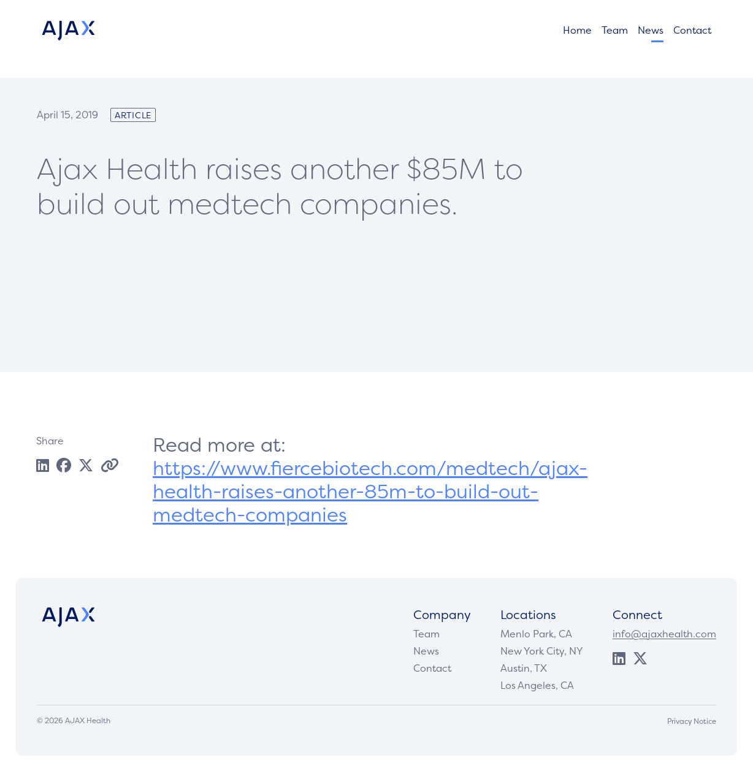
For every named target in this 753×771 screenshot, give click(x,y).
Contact (692, 32)
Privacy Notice (691, 721)
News (650, 32)
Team (615, 32)
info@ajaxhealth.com (664, 633)
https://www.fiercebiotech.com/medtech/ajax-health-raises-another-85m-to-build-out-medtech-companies (370, 491)
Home (577, 32)
